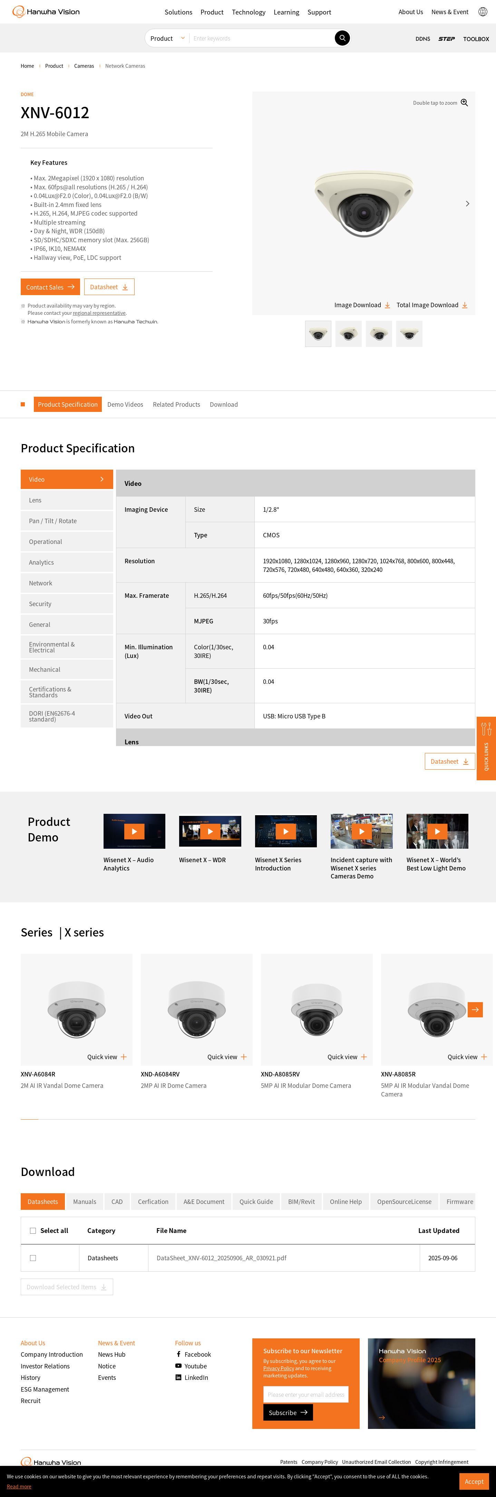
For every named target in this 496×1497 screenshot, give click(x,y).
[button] (178, 11)
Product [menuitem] (161, 38)
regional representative (99, 312)
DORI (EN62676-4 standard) (52, 716)
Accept (474, 1481)
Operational (45, 541)
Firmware (460, 1201)
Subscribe (288, 1412)
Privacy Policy (278, 1368)
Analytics (41, 562)
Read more (19, 1486)
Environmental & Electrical (52, 647)
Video (37, 479)
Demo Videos (125, 404)
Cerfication (153, 1201)
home (27, 65)
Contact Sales (50, 287)
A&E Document (204, 1201)
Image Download (362, 304)
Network (40, 582)
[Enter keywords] (262, 38)
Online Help (346, 1201)
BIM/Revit (301, 1201)
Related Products (176, 404)
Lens (35, 500)
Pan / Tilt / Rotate (53, 520)
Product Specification (68, 404)
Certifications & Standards (50, 692)
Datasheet (109, 286)
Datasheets (43, 1201)
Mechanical (44, 669)
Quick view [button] (107, 1056)
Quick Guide (256, 1201)
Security (40, 603)
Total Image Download (432, 304)
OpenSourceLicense (404, 1201)
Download (224, 404)
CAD (117, 1201)
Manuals (84, 1201)
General (39, 624)
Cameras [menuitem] (84, 65)
